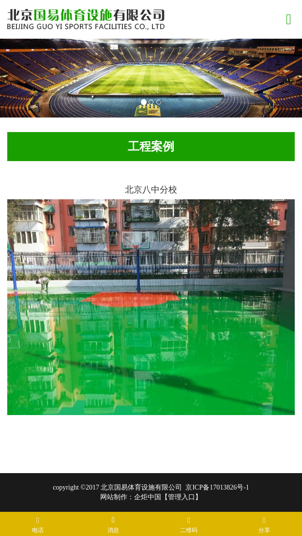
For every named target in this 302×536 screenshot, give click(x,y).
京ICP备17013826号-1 (217, 487)
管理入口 (181, 497)
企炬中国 (147, 497)
